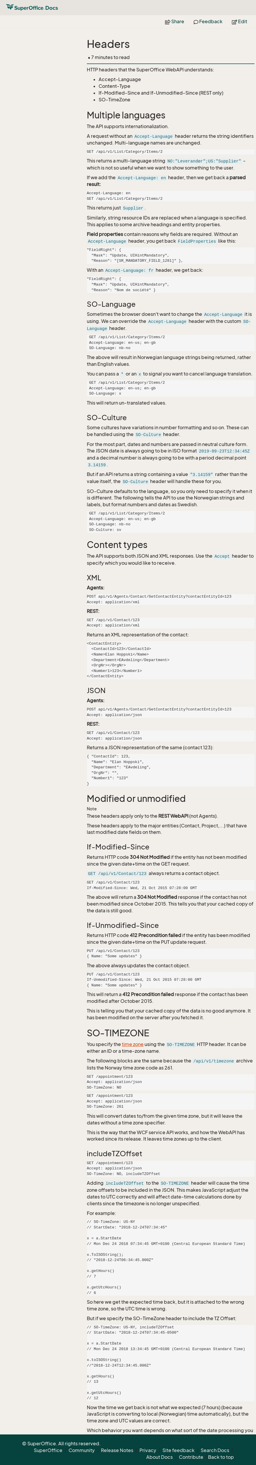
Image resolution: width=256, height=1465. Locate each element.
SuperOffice (48, 1450)
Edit (239, 21)
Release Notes (117, 1450)
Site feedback (178, 1450)
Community (82, 1450)
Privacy (147, 1450)
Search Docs (215, 1450)
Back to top (221, 1457)
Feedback (208, 21)
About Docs (159, 1457)
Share (174, 21)
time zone (133, 1044)
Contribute (191, 1457)
